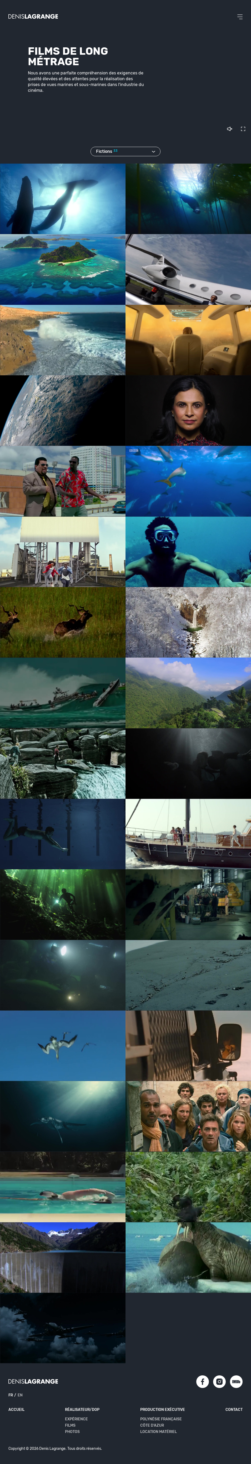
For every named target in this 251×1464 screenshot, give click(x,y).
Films (70, 1425)
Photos (72, 1432)
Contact (234, 1410)
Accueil (16, 1410)
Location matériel (158, 1432)
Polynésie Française (160, 1419)
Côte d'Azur (152, 1425)
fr (11, 1395)
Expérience (76, 1419)
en (20, 1395)
